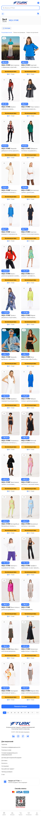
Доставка (4, 760)
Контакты (4, 763)
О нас (3, 774)
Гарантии (4, 744)
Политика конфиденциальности (10, 747)
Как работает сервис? (7, 769)
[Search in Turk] (20, 8)
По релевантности (6, 32)
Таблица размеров (6, 771)
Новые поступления (32, 32)
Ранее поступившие (19, 32)
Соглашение (5, 766)
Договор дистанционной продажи (11, 757)
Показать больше (20, 706)
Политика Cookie (6, 750)
